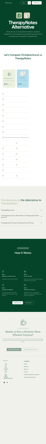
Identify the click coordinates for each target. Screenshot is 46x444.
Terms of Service (37, 374)
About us (28, 366)
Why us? (28, 369)
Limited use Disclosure (31, 377)
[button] (29, 2)
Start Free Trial (17, 303)
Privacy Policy (29, 374)
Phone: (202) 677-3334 (7, 376)
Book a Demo (29, 303)
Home (27, 363)
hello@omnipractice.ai (10, 378)
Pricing (27, 371)
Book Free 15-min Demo (14, 351)
